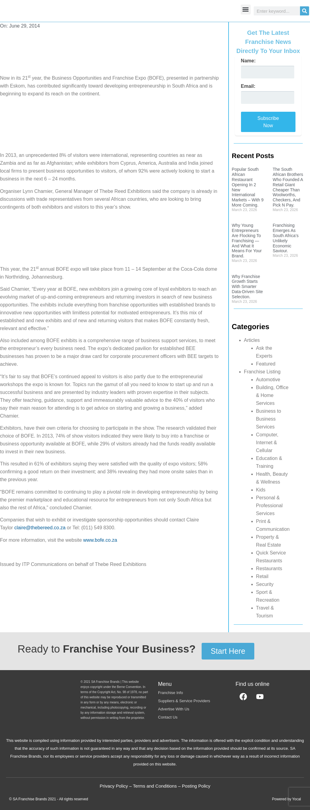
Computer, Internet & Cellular (267, 442)
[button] (246, 10)
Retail (262, 576)
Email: (248, 86)
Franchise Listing (262, 371)
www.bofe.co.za (100, 540)
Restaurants (269, 568)
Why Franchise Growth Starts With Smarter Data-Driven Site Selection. (247, 286)
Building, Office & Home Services (272, 395)
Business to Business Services (268, 418)
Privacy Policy (114, 786)
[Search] (304, 10)
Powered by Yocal (286, 799)
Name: (248, 60)
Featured (265, 363)
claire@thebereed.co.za (39, 527)
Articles (252, 340)
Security (265, 584)
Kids (260, 489)
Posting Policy (196, 786)
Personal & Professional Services (269, 505)
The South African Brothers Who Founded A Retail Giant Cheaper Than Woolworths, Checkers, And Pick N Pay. (288, 187)
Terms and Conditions (155, 786)
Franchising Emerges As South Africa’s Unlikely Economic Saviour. (285, 238)
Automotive (268, 379)
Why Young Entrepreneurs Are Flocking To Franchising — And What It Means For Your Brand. (247, 240)
